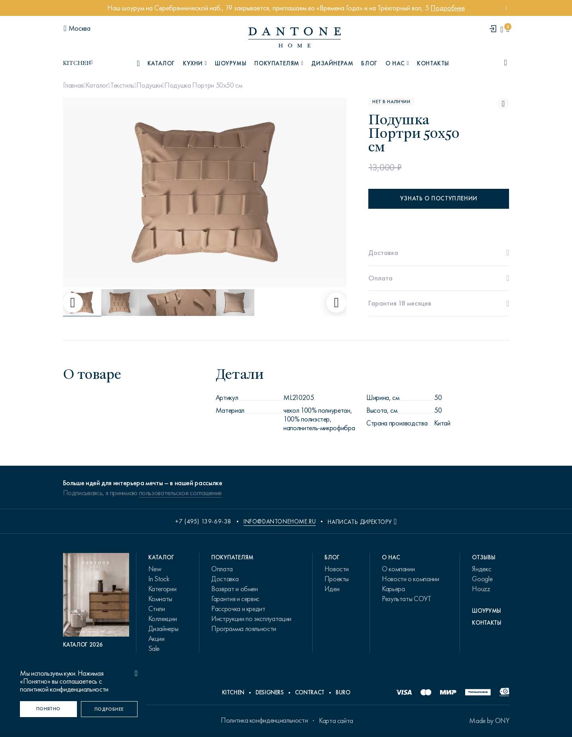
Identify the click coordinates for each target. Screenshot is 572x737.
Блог (369, 63)
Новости (336, 569)
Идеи (332, 589)
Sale (154, 649)
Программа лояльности (243, 629)
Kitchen (233, 692)
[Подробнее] (109, 709)
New (154, 569)
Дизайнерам (332, 63)
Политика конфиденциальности (264, 720)
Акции (156, 639)
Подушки (149, 85)
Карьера (393, 589)
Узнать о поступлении (439, 198)
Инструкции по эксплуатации (251, 619)
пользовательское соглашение (180, 492)
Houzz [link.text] (481, 589)
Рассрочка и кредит (238, 609)
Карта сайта (336, 721)
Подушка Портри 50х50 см (203, 85)
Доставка (224, 579)
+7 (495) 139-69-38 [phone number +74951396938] (203, 521)
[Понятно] (48, 709)
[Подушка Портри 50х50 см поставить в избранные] (503, 104)
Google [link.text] (482, 579)
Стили (156, 609)
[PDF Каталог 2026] (96, 601)
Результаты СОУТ (406, 599)
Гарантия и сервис (235, 599)
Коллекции (162, 619)
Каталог (97, 85)
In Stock (158, 579)
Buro (343, 692)
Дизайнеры (163, 629)
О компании (398, 569)
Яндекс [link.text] (481, 569)
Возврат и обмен (234, 589)
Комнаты (160, 599)
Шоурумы (230, 63)
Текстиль (122, 85)
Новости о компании (410, 579)
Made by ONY (489, 721)
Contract (309, 692)
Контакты (433, 63)
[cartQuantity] (507, 29)
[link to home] (294, 37)
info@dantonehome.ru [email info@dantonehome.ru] (280, 521)
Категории (162, 589)
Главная (73, 85)
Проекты (336, 579)
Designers (270, 692)
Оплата (222, 569)
